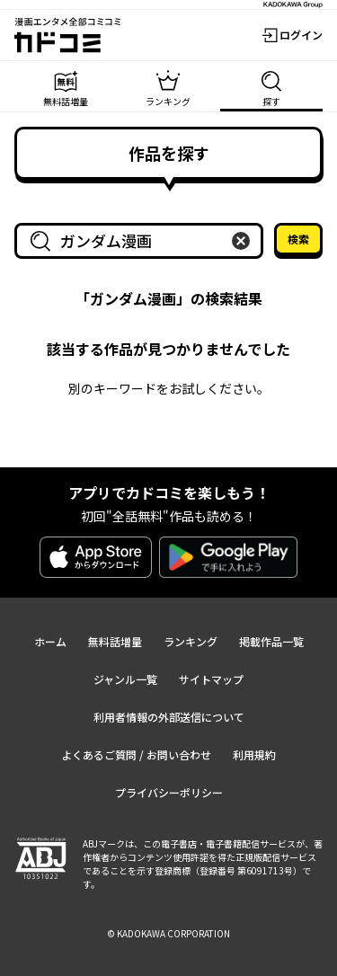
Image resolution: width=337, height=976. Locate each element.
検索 (298, 238)
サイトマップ (211, 679)
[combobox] (142, 241)
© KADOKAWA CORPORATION (168, 933)
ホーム (50, 641)
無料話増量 (115, 641)
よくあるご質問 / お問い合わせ (136, 754)
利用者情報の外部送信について (168, 716)
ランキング (190, 641)
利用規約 (254, 754)
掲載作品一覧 (271, 641)
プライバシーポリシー (169, 792)
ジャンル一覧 (125, 679)
